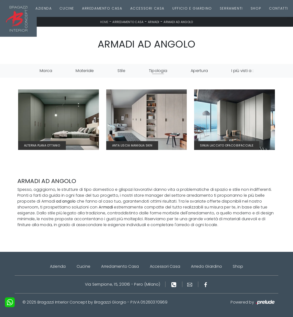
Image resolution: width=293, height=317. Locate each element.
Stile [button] (121, 70)
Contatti (278, 8)
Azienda (43, 8)
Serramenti (231, 8)
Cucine (66, 8)
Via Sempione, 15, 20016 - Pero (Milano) (122, 284)
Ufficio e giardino (192, 8)
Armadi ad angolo (178, 22)
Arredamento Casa (102, 8)
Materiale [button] (85, 70)
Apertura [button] (199, 70)
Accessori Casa (147, 8)
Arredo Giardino (206, 266)
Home (104, 22)
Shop (256, 8)
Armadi (153, 22)
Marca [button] (46, 70)
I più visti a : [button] (242, 70)
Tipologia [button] (158, 70)
